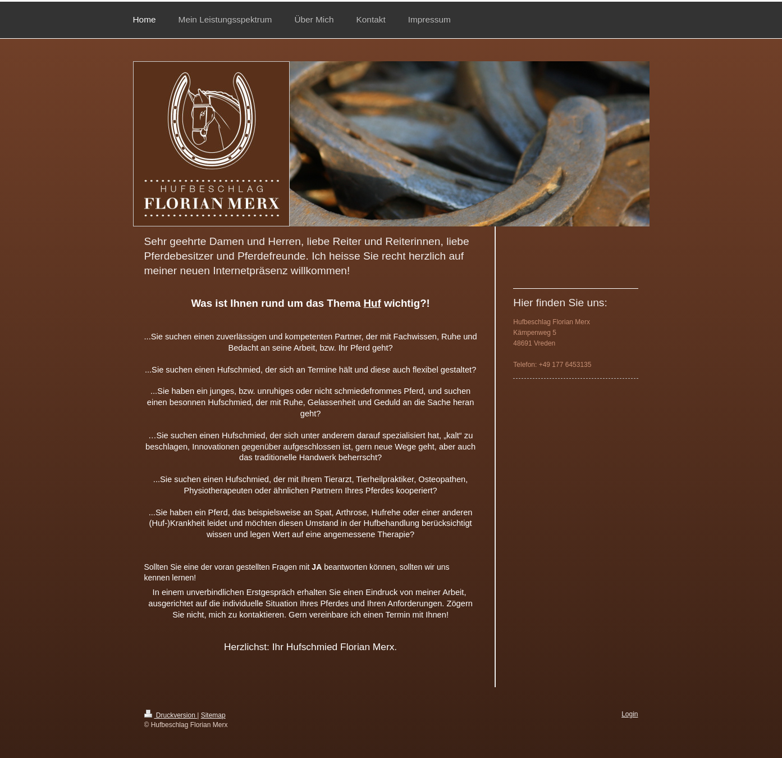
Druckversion (171, 715)
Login (629, 714)
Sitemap (213, 715)
